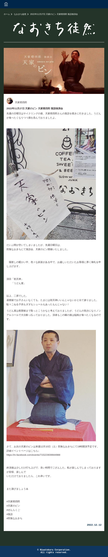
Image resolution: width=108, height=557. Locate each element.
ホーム (7, 14)
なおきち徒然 (20, 14)
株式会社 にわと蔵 (98, 4)
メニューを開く (6, 4)
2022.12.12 (94, 525)
